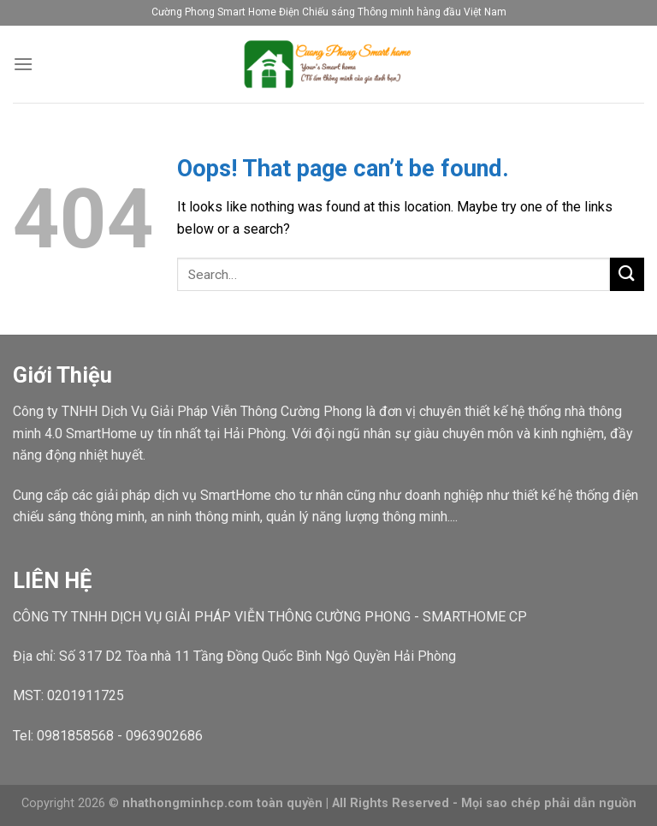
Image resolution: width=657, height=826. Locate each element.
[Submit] (627, 274)
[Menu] (23, 64)
